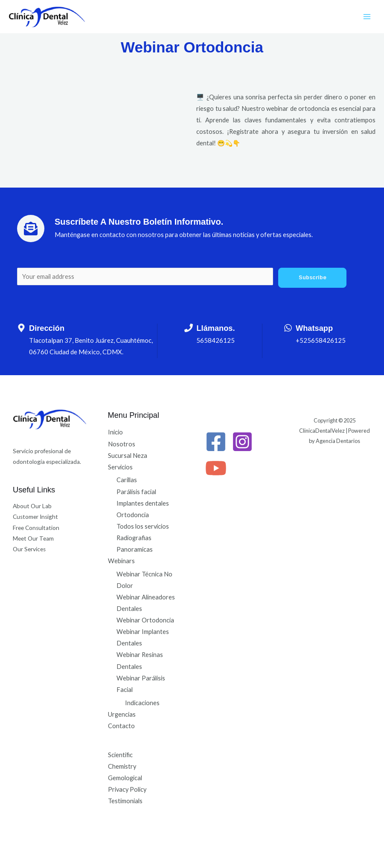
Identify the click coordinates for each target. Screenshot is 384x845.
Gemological (125, 777)
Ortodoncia (132, 514)
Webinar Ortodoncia (145, 620)
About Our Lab (32, 506)
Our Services (29, 549)
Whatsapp (314, 328)
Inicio (115, 432)
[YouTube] (216, 468)
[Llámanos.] (188, 328)
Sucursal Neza (127, 455)
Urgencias (122, 714)
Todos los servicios (142, 526)
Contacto (121, 725)
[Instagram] (242, 441)
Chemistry (122, 766)
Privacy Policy (127, 789)
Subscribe (312, 277)
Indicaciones (142, 702)
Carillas (126, 479)
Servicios (120, 467)
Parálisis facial (136, 491)
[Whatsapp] (288, 328)
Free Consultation (36, 527)
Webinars (121, 560)
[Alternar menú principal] (366, 16)
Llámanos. (215, 328)
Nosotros (121, 444)
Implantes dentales (142, 503)
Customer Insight (35, 516)
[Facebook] (216, 441)
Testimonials (125, 800)
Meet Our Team (33, 538)
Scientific (120, 754)
